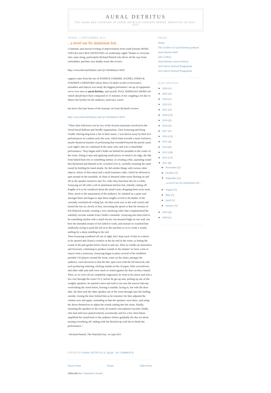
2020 (165, 114)
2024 (165, 98)
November (171, 167)
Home (110, 365)
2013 (165, 152)
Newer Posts (74, 365)
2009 (165, 217)
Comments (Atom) (93, 373)
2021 (165, 109)
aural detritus (136, 17)
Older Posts (146, 365)
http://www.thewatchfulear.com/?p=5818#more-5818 (96, 116)
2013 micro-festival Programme (175, 66)
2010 (165, 212)
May (168, 194)
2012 (165, 157)
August (169, 189)
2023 (165, 104)
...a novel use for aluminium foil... (93, 43)
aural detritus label (168, 52)
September (171, 178)
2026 (165, 88)
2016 (165, 136)
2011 (165, 162)
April (168, 200)
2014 (165, 146)
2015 (165, 141)
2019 (165, 120)
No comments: (125, 353)
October (170, 172)
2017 (165, 130)
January (170, 205)
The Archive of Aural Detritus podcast (178, 47)
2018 (165, 125)
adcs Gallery (164, 56)
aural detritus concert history (173, 61)
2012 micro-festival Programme (175, 70)
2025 (165, 93)
